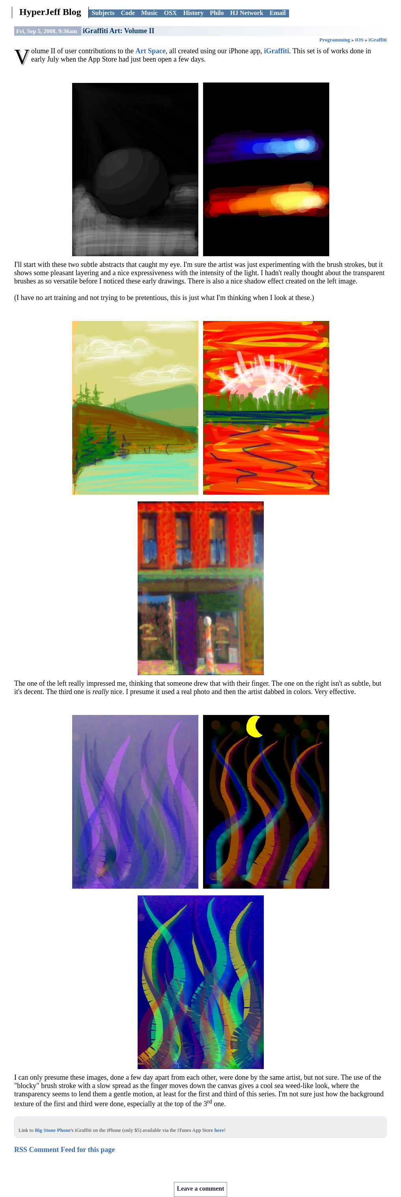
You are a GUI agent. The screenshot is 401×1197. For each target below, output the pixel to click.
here (219, 1130)
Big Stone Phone (53, 1130)
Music (149, 12)
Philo (217, 12)
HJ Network (247, 12)
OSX (170, 12)
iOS (359, 40)
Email (278, 12)
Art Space (150, 51)
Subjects (103, 12)
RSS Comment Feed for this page (64, 1150)
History (193, 12)
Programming (334, 40)
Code (128, 12)
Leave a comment (200, 1188)
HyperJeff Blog (50, 12)
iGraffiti (378, 40)
